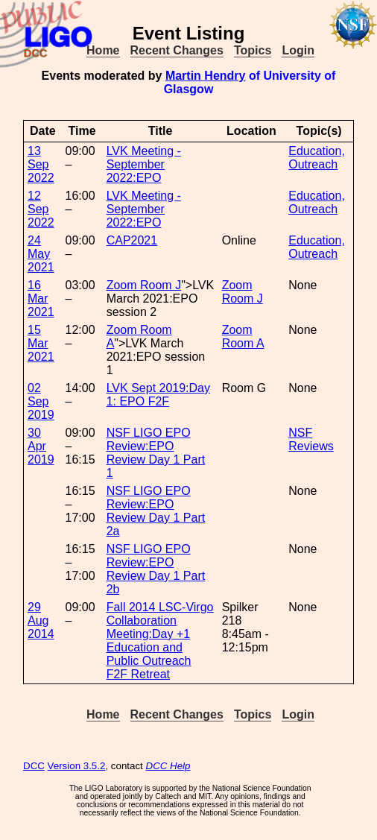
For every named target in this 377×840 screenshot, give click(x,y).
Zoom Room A (243, 336)
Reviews (310, 446)
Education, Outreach (316, 158)
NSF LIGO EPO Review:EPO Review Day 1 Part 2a (156, 510)
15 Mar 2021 (41, 343)
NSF (300, 432)
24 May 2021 (41, 254)
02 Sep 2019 (41, 401)
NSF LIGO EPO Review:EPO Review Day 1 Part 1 (156, 452)
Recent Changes (177, 50)
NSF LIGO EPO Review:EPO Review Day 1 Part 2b (156, 569)
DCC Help (168, 765)
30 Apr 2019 (41, 446)
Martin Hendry (205, 75)
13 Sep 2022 (41, 164)
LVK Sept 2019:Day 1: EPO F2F (158, 395)
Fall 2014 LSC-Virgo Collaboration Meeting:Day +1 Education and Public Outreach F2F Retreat (160, 640)
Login (298, 50)
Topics (252, 50)
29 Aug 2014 (41, 620)
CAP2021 (132, 240)
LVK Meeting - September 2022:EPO (144, 164)
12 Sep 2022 (41, 209)
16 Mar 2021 (41, 298)
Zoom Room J (144, 285)
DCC (34, 765)
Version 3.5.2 (77, 765)
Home (102, 50)
